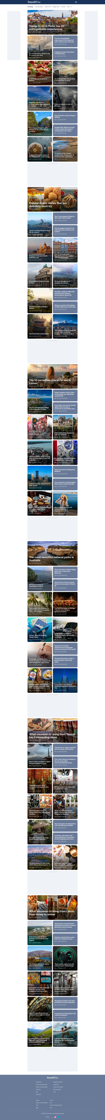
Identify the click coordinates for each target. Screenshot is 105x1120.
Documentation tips (41, 1084)
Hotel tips (56, 1084)
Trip (51, 1102)
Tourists (63, 6)
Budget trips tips (58, 1082)
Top (54, 1092)
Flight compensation (42, 1087)
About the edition (58, 1087)
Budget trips (56, 6)
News (37, 1100)
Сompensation (39, 6)
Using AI (38, 1089)
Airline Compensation (56, 1105)
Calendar (38, 1094)
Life (37, 1092)
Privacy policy (57, 1089)
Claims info (48, 6)
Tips (37, 1105)
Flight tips (38, 1082)
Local (51, 1100)
